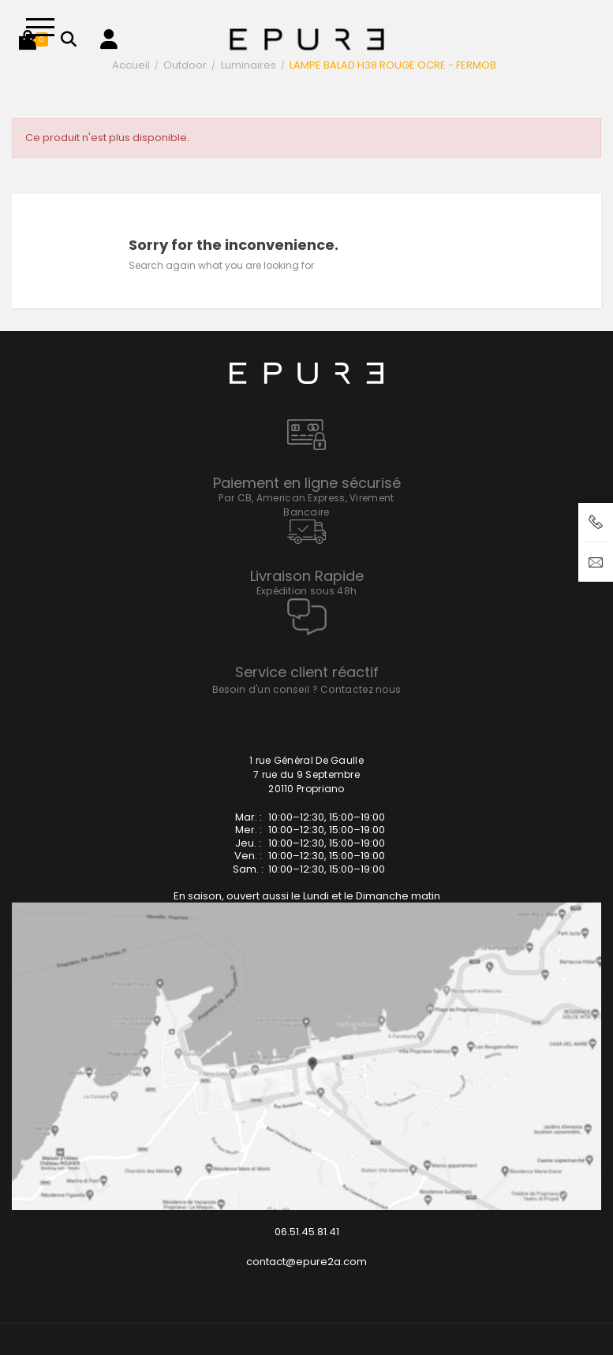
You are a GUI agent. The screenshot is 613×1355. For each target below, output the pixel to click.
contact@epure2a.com (306, 1261)
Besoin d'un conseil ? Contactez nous (307, 689)
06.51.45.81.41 (307, 1231)
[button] (27, 39)
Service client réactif (307, 672)
